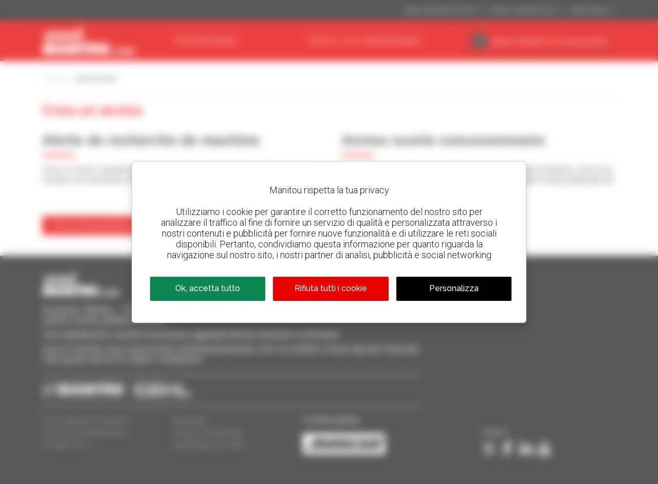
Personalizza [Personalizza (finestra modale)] (454, 288)
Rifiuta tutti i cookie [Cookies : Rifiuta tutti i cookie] (331, 288)
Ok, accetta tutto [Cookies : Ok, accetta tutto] (207, 288)
